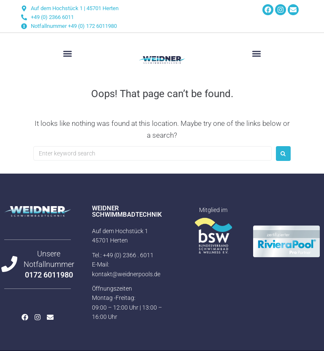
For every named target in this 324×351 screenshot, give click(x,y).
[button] (67, 54)
